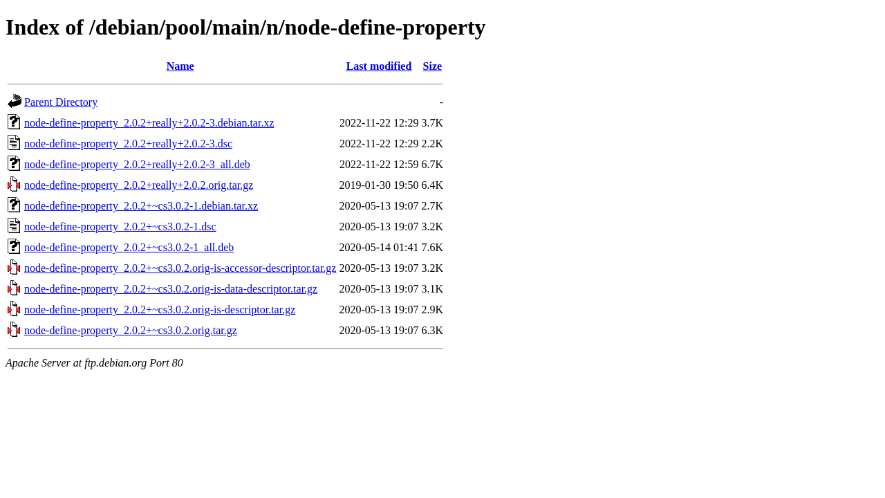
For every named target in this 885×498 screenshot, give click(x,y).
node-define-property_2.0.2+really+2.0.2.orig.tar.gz (138, 185)
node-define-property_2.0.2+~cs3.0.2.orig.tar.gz (130, 330)
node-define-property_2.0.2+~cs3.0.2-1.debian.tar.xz (141, 206)
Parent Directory (60, 102)
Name (180, 66)
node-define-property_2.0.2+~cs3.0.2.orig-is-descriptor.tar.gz (159, 309)
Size (432, 66)
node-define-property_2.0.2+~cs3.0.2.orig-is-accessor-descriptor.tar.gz (180, 268)
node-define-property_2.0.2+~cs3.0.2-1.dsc (120, 226)
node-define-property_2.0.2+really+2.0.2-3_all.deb (137, 164)
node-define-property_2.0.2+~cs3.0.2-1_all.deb (129, 247)
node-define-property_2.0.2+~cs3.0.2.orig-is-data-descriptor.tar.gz (170, 289)
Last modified (379, 66)
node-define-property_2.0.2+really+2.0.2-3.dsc (128, 143)
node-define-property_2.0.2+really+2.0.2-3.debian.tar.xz (149, 123)
